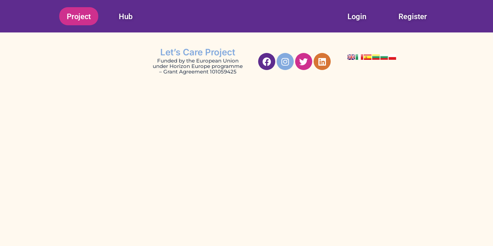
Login (356, 16)
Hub (125, 16)
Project (79, 16)
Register (413, 16)
